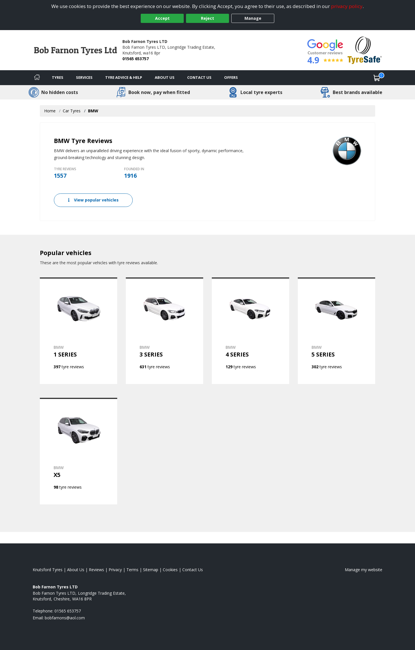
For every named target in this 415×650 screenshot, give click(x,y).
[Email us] (65, 617)
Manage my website (363, 569)
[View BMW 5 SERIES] (336, 330)
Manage (252, 18)
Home (50, 110)
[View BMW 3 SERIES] (164, 330)
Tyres (57, 77)
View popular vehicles (93, 200)
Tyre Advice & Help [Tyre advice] (123, 77)
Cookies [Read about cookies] (170, 569)
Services (84, 77)
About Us (165, 77)
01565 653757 (135, 58)
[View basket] (377, 77)
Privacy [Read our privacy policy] (115, 569)
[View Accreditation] (364, 49)
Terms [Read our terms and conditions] (132, 569)
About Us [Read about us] (75, 569)
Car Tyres (72, 110)
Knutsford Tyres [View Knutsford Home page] (47, 569)
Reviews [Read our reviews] (96, 569)
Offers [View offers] (231, 77)
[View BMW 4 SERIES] (250, 330)
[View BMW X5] (78, 451)
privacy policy (347, 6)
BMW (93, 110)
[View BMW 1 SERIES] (78, 330)
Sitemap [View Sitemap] (150, 569)
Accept (162, 18)
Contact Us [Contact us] (199, 77)
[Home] (37, 77)
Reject (207, 18)
